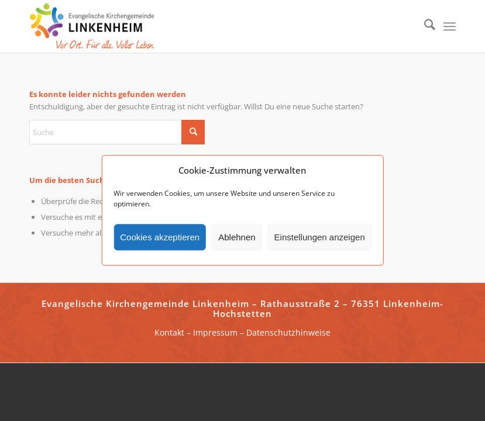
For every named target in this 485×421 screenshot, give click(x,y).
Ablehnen (236, 237)
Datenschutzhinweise (288, 332)
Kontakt (169, 332)
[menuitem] (423, 26)
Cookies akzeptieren (159, 237)
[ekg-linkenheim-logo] (95, 26)
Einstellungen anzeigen (319, 237)
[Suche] (423, 26)
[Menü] (449, 26)
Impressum (215, 332)
